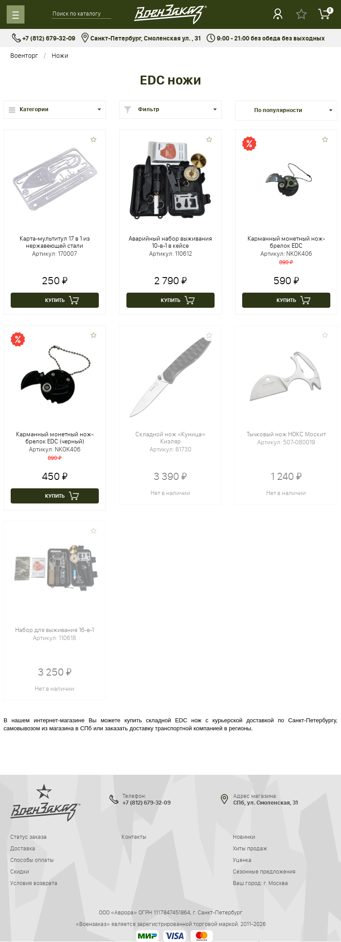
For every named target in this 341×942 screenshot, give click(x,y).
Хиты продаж (250, 848)
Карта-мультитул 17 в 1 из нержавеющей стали (55, 242)
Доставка (22, 848)
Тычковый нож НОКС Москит (286, 434)
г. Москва (276, 882)
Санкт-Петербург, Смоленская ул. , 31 (141, 38)
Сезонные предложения (264, 871)
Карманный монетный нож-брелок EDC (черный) (54, 437)
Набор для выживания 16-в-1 (54, 630)
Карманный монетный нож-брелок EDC (286, 242)
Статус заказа (28, 836)
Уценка (242, 859)
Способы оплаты (32, 859)
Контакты (134, 836)
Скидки (19, 871)
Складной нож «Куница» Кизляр (170, 437)
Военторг (24, 55)
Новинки (244, 836)
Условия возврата (33, 882)
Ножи (60, 55)
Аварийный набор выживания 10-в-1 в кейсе (170, 242)
